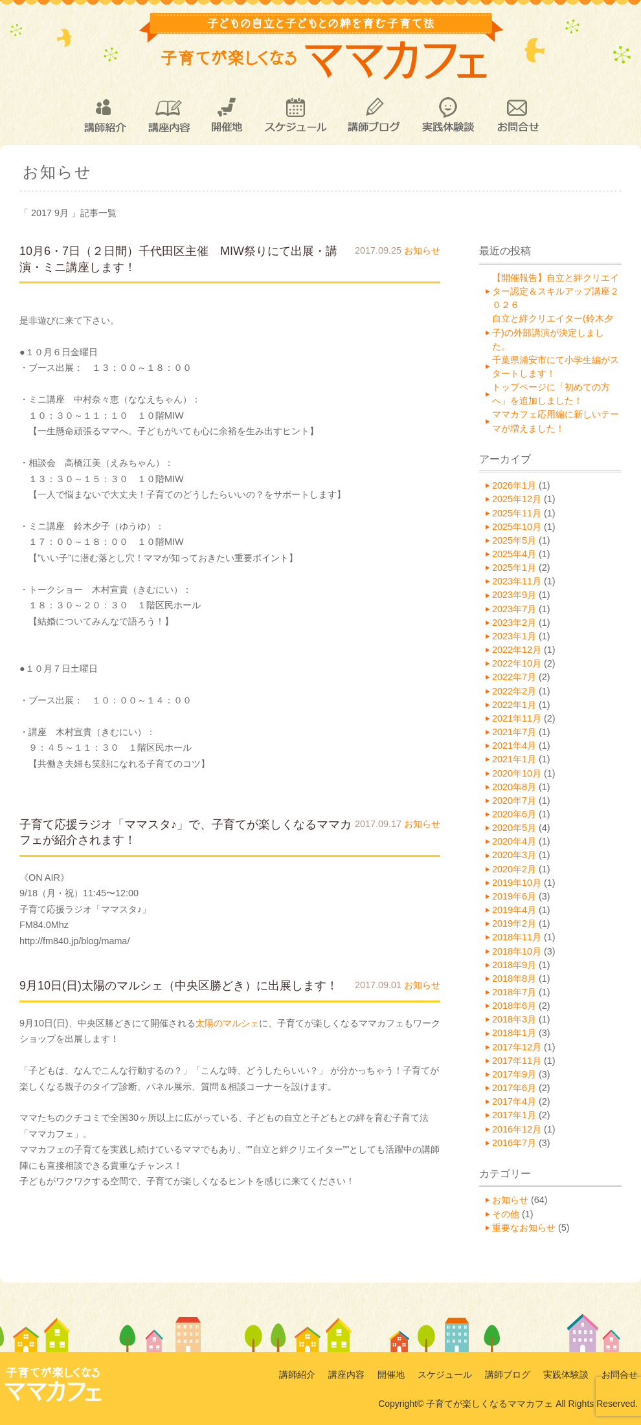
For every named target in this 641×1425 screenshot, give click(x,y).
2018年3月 (514, 1019)
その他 (505, 1214)
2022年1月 (514, 705)
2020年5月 (514, 828)
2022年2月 (514, 691)
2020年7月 (514, 800)
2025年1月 (514, 567)
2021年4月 (514, 745)
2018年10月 (516, 951)
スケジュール (295, 115)
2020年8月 (514, 787)
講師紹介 (104, 115)
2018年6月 (514, 1005)
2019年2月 (514, 923)
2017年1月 (514, 1115)
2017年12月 (516, 1047)
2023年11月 (516, 581)
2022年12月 (516, 650)
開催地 (227, 115)
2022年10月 (516, 663)
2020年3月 (514, 855)
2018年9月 (514, 965)
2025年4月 (514, 554)
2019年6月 (514, 896)
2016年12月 (516, 1129)
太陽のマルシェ (227, 1023)
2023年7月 (514, 609)
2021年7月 (514, 732)
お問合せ (517, 115)
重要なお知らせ (524, 1227)
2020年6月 (514, 814)
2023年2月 (514, 622)
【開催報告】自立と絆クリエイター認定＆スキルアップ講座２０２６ (555, 291)
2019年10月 (516, 883)
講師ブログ (373, 115)
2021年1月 (514, 759)
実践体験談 (448, 115)
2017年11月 (516, 1060)
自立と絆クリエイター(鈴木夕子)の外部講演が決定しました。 (552, 332)
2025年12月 (516, 499)
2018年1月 (514, 1033)
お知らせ (422, 250)
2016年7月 (514, 1143)
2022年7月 (514, 677)
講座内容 (168, 115)
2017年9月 (514, 1074)
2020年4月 (514, 841)
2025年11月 (516, 513)
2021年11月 (516, 718)
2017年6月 (514, 1088)
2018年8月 (514, 978)
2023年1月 (514, 636)
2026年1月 (514, 485)
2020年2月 (514, 869)
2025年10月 (516, 527)
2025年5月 (514, 540)
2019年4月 (514, 910)
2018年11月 (516, 937)
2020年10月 (516, 773)
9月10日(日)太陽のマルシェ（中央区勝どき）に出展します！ (178, 985)
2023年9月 (514, 595)
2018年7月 (514, 992)
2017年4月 (514, 1101)
